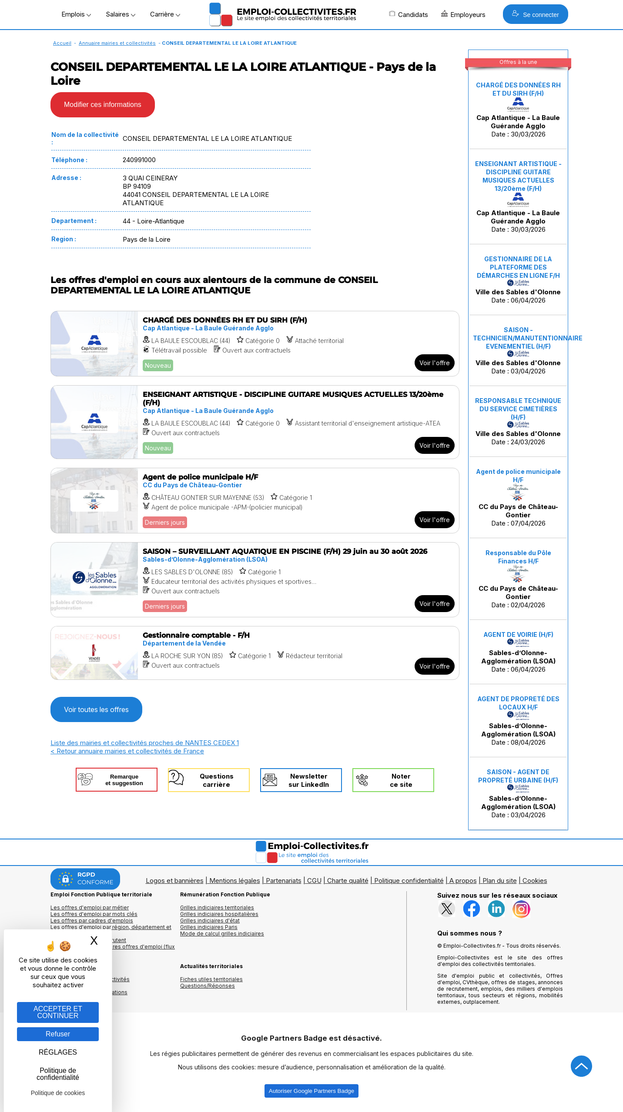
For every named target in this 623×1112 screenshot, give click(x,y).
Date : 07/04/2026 (518, 497)
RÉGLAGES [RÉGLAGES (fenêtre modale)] (58, 1052)
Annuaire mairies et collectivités (117, 43)
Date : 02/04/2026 (518, 579)
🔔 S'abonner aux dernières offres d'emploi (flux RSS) (112, 949)
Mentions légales (234, 880)
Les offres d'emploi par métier (89, 907)
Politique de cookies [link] (58, 1092)
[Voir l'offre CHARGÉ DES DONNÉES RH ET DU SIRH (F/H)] (255, 343)
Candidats (408, 14)
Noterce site (401, 780)
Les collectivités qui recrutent (88, 940)
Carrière (165, 14)
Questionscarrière (217, 780)
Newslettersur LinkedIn (308, 780)
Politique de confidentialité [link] (58, 1074)
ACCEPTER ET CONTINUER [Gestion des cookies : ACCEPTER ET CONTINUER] (57, 1012)
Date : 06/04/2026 (518, 279)
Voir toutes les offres (96, 709)
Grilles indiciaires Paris (209, 927)
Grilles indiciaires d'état (210, 920)
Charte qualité (347, 880)
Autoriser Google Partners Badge (311, 1091)
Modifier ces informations (102, 104)
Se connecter (535, 14)
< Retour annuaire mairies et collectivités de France (127, 751)
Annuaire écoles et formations (88, 992)
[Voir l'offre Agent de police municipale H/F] (255, 500)
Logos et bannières (175, 880)
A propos (463, 880)
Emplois (76, 14)
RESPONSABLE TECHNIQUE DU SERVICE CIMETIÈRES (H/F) (518, 409)
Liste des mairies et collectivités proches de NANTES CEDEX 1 (144, 743)
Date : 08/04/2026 (518, 720)
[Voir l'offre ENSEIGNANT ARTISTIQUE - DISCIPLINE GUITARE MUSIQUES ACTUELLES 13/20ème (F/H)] (255, 422)
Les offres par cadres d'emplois (91, 920)
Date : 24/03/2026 (518, 421)
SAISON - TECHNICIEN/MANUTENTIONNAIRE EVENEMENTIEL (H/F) (528, 338)
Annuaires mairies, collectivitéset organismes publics (90, 982)
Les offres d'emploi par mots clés (93, 914)
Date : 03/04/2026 (520, 350)
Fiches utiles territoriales (211, 979)
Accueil (62, 43)
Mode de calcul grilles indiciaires (222, 933)
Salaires (120, 14)
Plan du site (499, 880)
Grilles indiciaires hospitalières (219, 914)
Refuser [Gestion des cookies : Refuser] (58, 1034)
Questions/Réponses (207, 985)
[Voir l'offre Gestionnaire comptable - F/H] (255, 652)
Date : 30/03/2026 (518, 109)
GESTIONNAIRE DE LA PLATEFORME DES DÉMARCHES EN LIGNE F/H (518, 267)
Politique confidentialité (409, 880)
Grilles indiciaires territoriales (217, 907)
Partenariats (283, 880)
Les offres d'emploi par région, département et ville (110, 930)
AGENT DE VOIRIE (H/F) (518, 634)
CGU (314, 880)
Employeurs (463, 14)
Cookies (535, 880)
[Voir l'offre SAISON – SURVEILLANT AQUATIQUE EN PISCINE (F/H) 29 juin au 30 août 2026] (255, 580)
